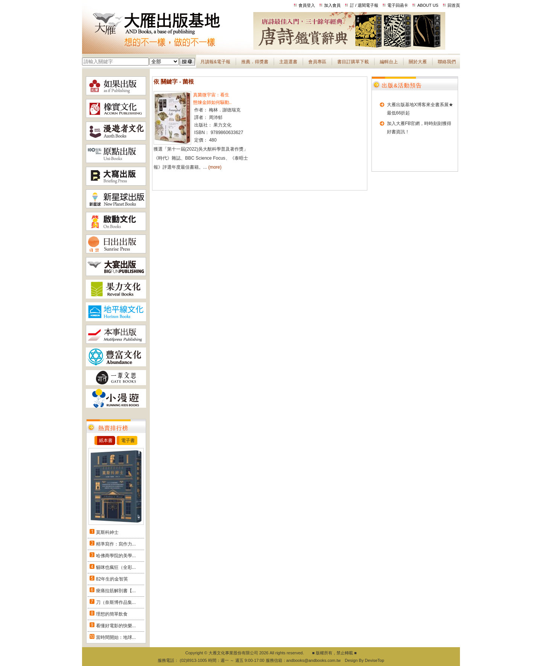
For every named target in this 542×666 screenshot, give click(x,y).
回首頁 (454, 5)
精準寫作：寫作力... (116, 544)
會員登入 (306, 5)
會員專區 (317, 61)
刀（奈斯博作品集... (116, 602)
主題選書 (288, 61)
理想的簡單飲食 (112, 614)
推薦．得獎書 (254, 61)
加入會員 (332, 5)
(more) (214, 167)
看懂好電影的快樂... (116, 625)
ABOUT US (427, 5)
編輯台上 (389, 61)
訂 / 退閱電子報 (364, 5)
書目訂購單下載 (353, 61)
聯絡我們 (447, 61)
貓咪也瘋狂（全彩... (116, 567)
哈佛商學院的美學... (116, 555)
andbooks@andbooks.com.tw (313, 660)
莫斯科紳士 (107, 532)
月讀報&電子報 (215, 61)
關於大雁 (418, 61)
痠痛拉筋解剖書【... (116, 590)
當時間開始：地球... (116, 637)
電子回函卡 (397, 5)
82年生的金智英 (112, 579)
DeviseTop (374, 660)
